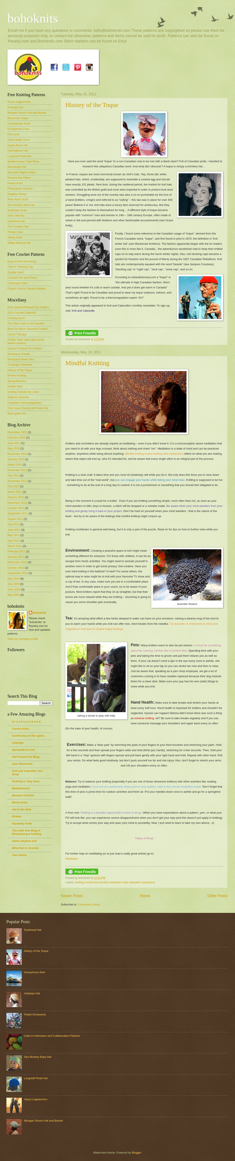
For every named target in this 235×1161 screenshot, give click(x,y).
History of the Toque (91, 104)
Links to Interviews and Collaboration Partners (52, 1035)
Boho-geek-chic (16, 413)
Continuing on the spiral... (29, 735)
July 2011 (13, 524)
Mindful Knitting (87, 362)
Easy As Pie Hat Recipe (22, 261)
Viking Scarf (14, 237)
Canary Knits (20, 728)
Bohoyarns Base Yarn (20, 359)
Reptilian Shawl (16, 194)
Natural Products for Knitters (24, 348)
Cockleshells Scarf (18, 123)
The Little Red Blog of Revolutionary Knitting (26, 832)
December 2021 (17, 432)
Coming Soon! (16, 318)
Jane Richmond (22, 763)
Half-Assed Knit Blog (25, 756)
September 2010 (17, 573)
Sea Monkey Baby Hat (21, 205)
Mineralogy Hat (16, 166)
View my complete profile (22, 639)
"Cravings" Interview (19, 364)
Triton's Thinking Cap (20, 266)
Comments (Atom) (89, 904)
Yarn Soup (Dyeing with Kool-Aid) (27, 408)
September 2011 (17, 513)
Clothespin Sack (17, 283)
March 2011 (14, 546)
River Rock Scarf (17, 199)
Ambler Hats (15, 386)
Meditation (71, 858)
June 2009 (13, 589)
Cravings (18, 742)
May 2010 (13, 578)
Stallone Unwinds (18, 397)
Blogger (136, 1152)
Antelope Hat (15, 107)
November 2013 (17, 470)
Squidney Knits (22, 823)
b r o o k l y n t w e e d (26, 721)
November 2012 (17, 481)
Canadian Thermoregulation (24, 402)
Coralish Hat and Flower (22, 277)
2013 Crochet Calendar (21, 312)
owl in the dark (21, 809)
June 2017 (13, 443)
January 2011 (15, 556)
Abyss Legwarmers (19, 101)
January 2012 (15, 497)
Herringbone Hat (17, 150)
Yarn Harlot (19, 855)
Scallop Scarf (15, 272)
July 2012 (13, 486)
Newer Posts (72, 896)
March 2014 (14, 464)
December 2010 (17, 562)
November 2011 (17, 502)
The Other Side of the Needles (26, 323)
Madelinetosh (20, 788)
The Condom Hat (17, 226)
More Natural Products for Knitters (28, 307)
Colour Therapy (16, 334)
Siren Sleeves (15, 215)
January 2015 (15, 459)
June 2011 (13, 529)
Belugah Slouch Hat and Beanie (27, 112)
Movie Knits (19, 802)
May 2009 (13, 594)
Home (145, 896)
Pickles (16, 816)
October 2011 (15, 508)
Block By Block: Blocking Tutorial (27, 328)
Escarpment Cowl (18, 128)
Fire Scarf (13, 134)
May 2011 (13, 535)
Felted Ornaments (35, 1014)
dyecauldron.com (23, 749)
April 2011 (13, 540)
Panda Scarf (15, 183)
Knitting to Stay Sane (26, 781)
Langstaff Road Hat (19, 156)
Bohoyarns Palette (18, 354)
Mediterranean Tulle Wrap (23, 161)
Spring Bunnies (16, 381)
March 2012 (14, 491)
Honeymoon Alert (34, 972)
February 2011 (16, 551)
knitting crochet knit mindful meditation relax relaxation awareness (115, 882)
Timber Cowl (15, 232)
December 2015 (17, 453)
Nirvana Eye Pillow (18, 177)
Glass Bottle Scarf (18, 139)
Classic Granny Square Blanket (26, 288)
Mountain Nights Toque (21, 172)
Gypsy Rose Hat (17, 145)
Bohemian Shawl (17, 118)
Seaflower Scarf (17, 210)
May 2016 (13, 448)
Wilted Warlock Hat (19, 242)
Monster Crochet (23, 795)
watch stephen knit (24, 841)
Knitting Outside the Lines (23, 391)
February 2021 (16, 437)
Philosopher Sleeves (19, 188)
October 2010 (15, 567)
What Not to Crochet (25, 848)
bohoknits (32, 18)
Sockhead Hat (16, 221)
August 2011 (15, 518)
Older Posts (217, 896)
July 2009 (13, 584)
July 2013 (13, 475)
